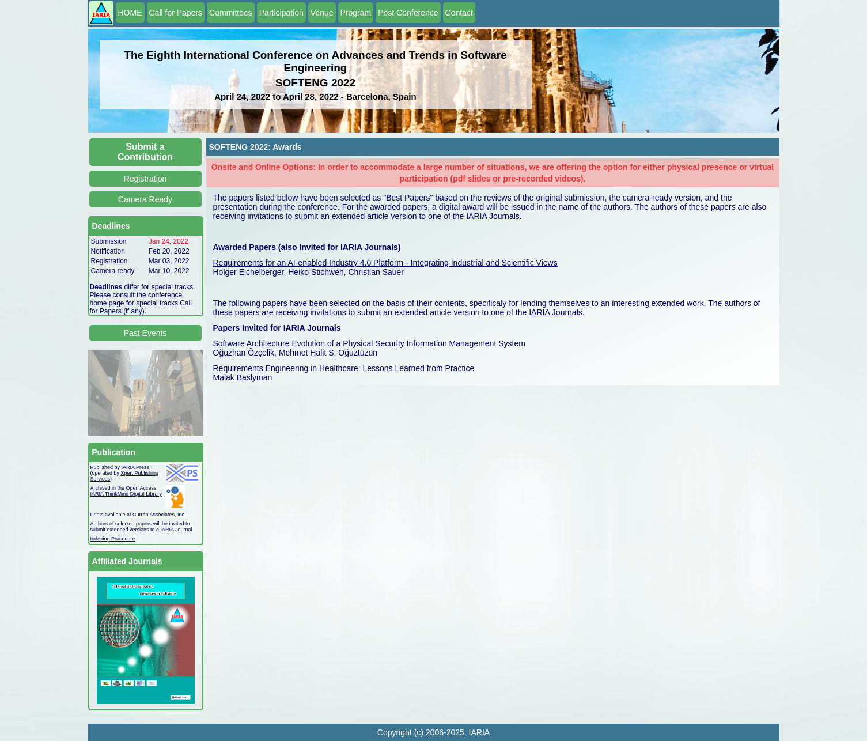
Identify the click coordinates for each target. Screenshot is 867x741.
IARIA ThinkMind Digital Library (126, 494)
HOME (130, 12)
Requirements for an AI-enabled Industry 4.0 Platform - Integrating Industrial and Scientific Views (385, 262)
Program (356, 12)
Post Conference (408, 12)
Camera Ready (145, 199)
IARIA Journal (176, 529)
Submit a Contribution (145, 152)
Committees (230, 12)
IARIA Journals (493, 216)
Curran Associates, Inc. (159, 514)
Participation (281, 12)
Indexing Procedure (112, 539)
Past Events (145, 333)
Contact (459, 12)
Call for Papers (176, 12)
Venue (322, 12)
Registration (145, 178)
